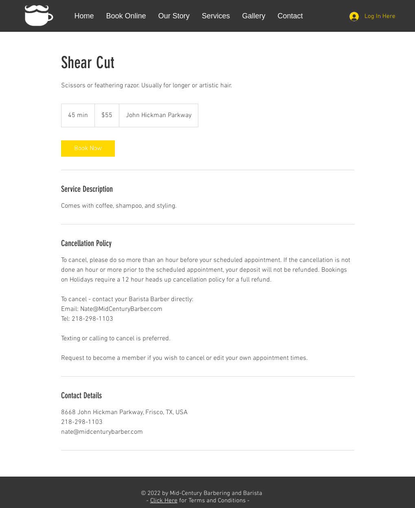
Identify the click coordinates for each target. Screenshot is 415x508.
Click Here (164, 500)
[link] (88, 148)
